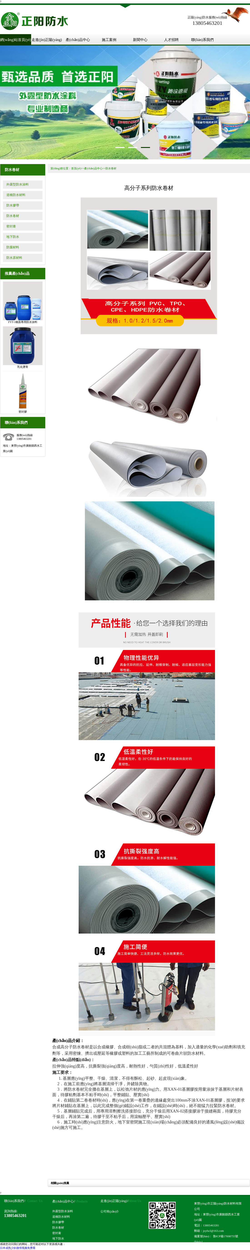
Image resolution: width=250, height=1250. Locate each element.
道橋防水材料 (15, 195)
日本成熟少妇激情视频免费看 (17, 1248)
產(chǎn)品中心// (63, 1201)
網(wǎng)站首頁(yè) (15, 40)
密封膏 (11, 226)
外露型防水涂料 (17, 184)
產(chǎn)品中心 (78, 40)
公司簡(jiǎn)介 (109, 1211)
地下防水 (12, 237)
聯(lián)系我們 (202, 40)
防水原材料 (14, 257)
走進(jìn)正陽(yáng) (47, 40)
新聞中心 (140, 40)
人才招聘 (171, 40)
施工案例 (109, 40)
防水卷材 (12, 216)
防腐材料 (12, 247)
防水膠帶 (12, 205)
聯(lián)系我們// (14, 1201)
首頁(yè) (76, 168)
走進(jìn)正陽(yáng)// (114, 1201)
